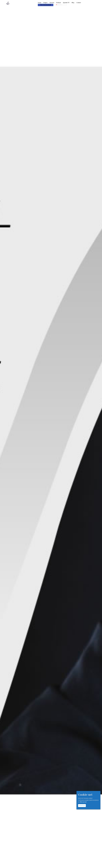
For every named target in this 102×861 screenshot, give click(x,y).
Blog (73, 2)
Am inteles (82, 805)
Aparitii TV (66, 2)
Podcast (58, 2)
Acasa (39, 2)
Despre (45, 2)
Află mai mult (83, 802)
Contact (78, 2)
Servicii (52, 2)
